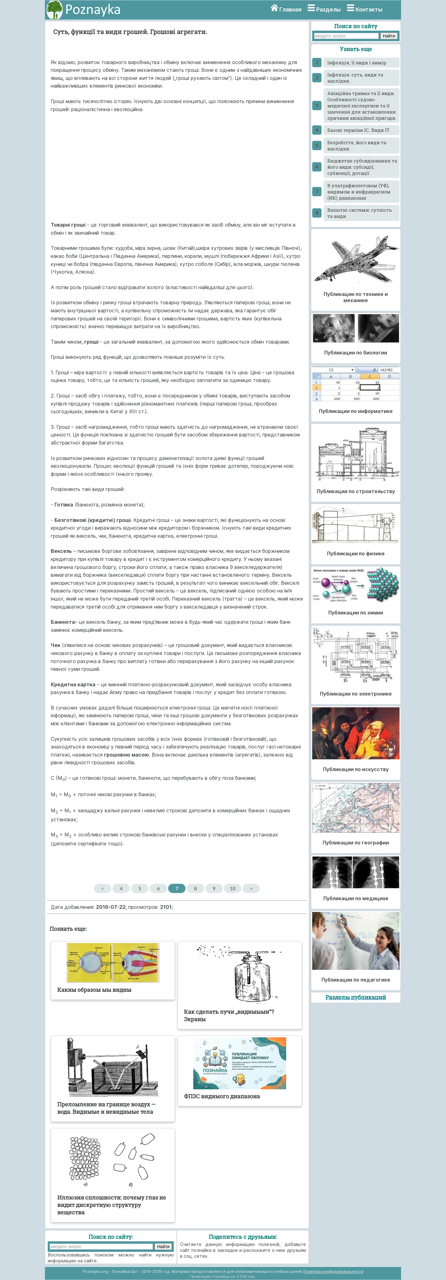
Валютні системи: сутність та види (359, 213)
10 (232, 888)
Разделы (328, 9)
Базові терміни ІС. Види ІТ (358, 130)
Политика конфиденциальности (333, 1271)
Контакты (369, 9)
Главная (290, 9)
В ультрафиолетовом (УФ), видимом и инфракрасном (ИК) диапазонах (359, 191)
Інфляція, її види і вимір (356, 62)
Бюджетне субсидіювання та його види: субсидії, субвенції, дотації (362, 167)
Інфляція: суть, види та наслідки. (355, 78)
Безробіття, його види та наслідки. (356, 145)
